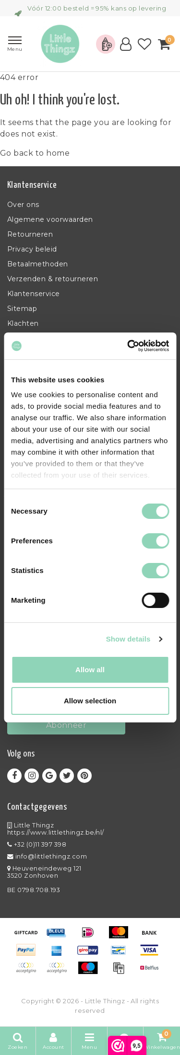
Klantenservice (33, 293)
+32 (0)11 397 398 (36, 844)
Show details (128, 639)
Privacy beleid (32, 249)
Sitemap (22, 308)
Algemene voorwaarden (50, 219)
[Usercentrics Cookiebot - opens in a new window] (128, 346)
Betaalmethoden (37, 264)
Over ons (23, 204)
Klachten (23, 323)
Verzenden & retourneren (52, 279)
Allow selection (90, 701)
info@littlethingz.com (47, 856)
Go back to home (35, 153)
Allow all (90, 669)
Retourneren (30, 234)
